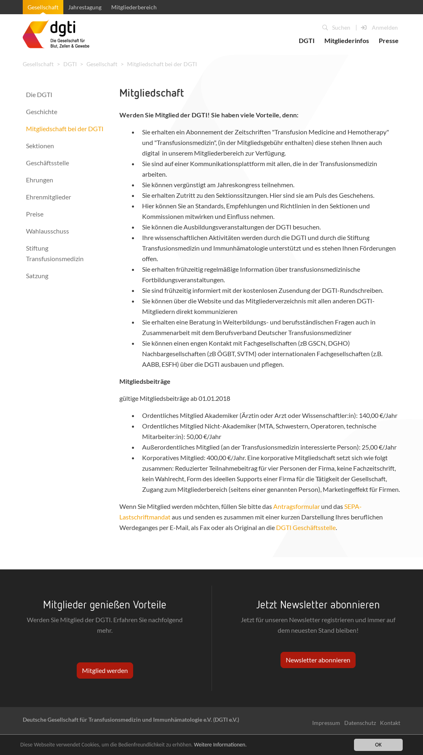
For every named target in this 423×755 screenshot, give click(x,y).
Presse (389, 40)
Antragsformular (296, 506)
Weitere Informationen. (220, 744)
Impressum (326, 722)
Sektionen (40, 145)
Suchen (336, 27)
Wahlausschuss (47, 231)
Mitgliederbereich (134, 7)
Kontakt (390, 722)
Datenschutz (360, 722)
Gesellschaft (43, 7)
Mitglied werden (105, 670)
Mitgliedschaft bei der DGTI (162, 64)
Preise (34, 214)
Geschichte (41, 111)
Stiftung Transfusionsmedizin (55, 253)
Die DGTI (39, 94)
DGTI (307, 40)
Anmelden (379, 27)
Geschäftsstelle (47, 163)
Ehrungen (39, 180)
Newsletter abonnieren (318, 660)
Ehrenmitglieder (48, 197)
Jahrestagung (84, 7)
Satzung (37, 275)
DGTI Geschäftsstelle (306, 527)
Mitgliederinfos (346, 40)
